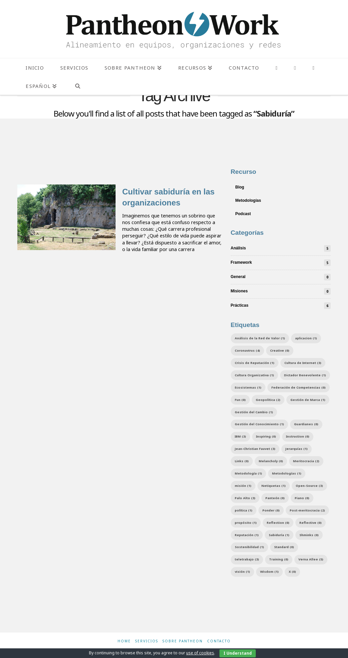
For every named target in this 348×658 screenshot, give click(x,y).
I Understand (237, 653)
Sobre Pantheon (183, 641)
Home (124, 641)
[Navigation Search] (77, 86)
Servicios (146, 641)
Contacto (219, 641)
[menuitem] (41, 86)
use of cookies (200, 653)
